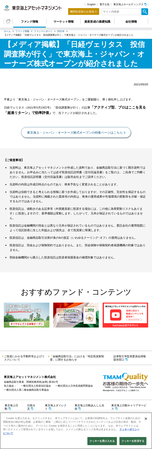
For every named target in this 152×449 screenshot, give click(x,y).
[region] (76, 431)
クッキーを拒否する (133, 441)
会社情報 (131, 21)
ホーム (7, 31)
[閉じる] (146, 418)
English (91, 4)
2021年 (61, 31)
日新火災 (31, 407)
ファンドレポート (43, 31)
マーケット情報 (63, 21)
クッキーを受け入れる (102, 441)
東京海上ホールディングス (128, 4)
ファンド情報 (29, 21)
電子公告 (105, 4)
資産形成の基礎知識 (97, 21)
